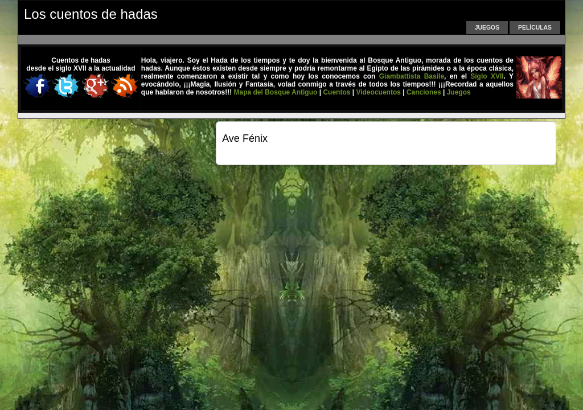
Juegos (487, 27)
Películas (535, 27)
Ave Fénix (245, 138)
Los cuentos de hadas (91, 14)
